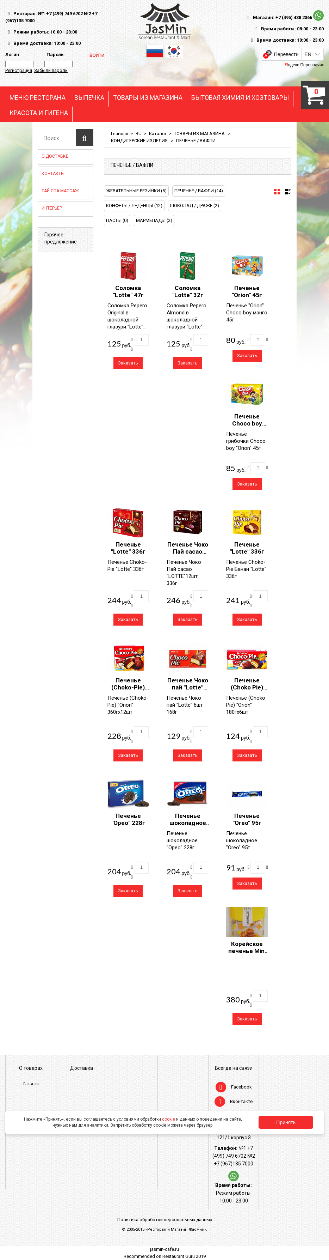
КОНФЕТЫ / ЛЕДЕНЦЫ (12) (134, 205)
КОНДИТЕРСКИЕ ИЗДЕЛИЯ (140, 140)
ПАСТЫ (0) (117, 220)
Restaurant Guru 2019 (184, 1256)
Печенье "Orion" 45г (247, 291)
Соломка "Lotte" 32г (187, 291)
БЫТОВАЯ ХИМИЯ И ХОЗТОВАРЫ (240, 97)
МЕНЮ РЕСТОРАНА (38, 97)
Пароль (54, 54)
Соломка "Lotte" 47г (128, 291)
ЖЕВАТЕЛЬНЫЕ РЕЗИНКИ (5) (136, 190)
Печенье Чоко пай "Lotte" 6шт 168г (187, 687)
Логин (12, 54)
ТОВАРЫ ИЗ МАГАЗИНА (147, 97)
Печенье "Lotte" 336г (128, 548)
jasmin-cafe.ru (164, 1249)
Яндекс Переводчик (304, 64)
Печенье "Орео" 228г (128, 819)
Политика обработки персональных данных (164, 1219)
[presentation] (277, 191)
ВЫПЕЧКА (89, 97)
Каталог (158, 133)
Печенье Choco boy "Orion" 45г (247, 423)
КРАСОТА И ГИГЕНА (39, 112)
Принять (286, 1122)
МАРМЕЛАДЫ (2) (154, 220)
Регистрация (18, 70)
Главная (119, 133)
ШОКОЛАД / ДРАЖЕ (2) (194, 205)
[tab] (277, 191)
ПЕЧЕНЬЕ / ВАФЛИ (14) (198, 190)
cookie (168, 1119)
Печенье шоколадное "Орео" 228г (187, 822)
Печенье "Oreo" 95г (246, 819)
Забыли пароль (51, 70)
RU (139, 133)
